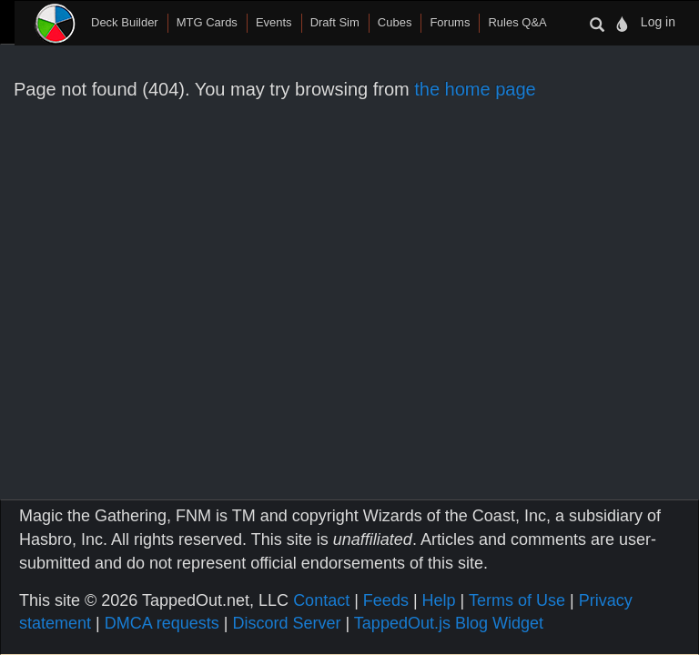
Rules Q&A (517, 22)
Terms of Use (517, 600)
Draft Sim (335, 22)
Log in (658, 22)
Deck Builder (124, 22)
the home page (474, 89)
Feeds (386, 600)
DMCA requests (162, 623)
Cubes (395, 22)
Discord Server (286, 623)
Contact (321, 600)
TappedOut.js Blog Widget (448, 623)
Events (274, 22)
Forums (450, 22)
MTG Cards (207, 22)
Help (439, 600)
